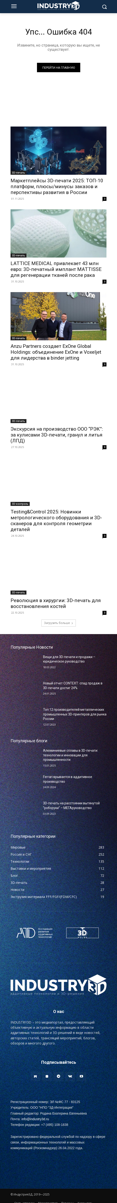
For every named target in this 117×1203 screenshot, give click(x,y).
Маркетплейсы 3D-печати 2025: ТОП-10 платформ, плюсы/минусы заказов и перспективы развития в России (57, 186)
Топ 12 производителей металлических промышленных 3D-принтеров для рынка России (74, 714)
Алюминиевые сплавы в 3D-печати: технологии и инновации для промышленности (70, 755)
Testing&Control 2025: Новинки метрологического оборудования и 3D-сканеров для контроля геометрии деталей (56, 520)
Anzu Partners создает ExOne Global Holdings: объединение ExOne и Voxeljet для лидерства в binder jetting (56, 352)
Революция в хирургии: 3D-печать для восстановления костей (56, 603)
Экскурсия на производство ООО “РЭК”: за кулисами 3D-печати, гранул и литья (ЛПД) (57, 435)
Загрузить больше (58, 623)
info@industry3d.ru (35, 1119)
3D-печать (18, 172)
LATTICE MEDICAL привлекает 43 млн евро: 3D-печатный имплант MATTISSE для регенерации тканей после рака (56, 269)
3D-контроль (20, 503)
